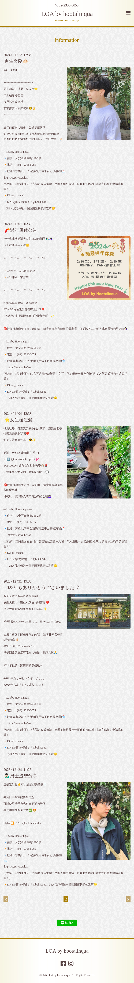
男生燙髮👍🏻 (16, 61)
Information (66, 40)
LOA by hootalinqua (67, 13)
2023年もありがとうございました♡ (41, 587)
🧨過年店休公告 (20, 230)
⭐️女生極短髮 (18, 419)
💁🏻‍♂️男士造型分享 (20, 775)
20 (66, 899)
